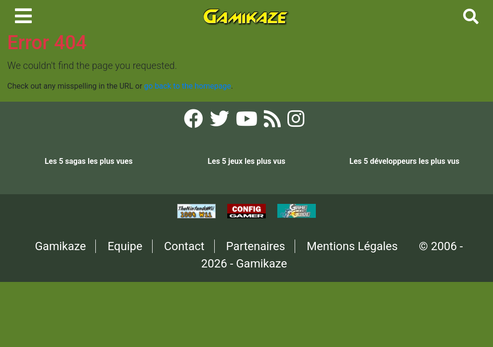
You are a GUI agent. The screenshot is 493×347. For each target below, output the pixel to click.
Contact (184, 246)
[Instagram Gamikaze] (295, 121)
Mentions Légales (352, 246)
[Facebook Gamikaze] (194, 121)
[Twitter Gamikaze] (220, 121)
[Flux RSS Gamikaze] (273, 121)
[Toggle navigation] (23, 15)
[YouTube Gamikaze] (247, 121)
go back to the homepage (187, 86)
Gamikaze (60, 246)
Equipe (124, 246)
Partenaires (255, 246)
